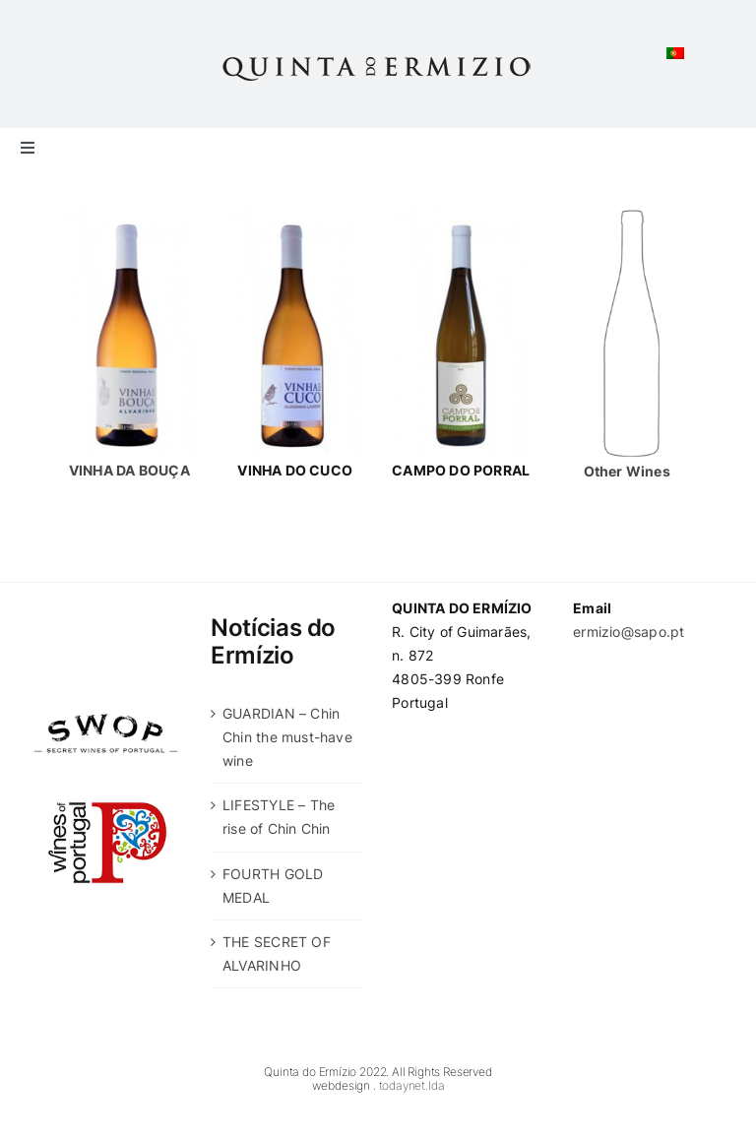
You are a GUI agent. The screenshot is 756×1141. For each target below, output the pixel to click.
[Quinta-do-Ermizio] (377, 55)
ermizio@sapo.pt (628, 631)
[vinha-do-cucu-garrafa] (294, 213)
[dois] (129, 213)
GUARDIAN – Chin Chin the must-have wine (287, 737)
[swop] (106, 707)
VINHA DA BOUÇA (129, 470)
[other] (626, 213)
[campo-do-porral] (461, 213)
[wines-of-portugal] (106, 772)
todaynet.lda (412, 1085)
